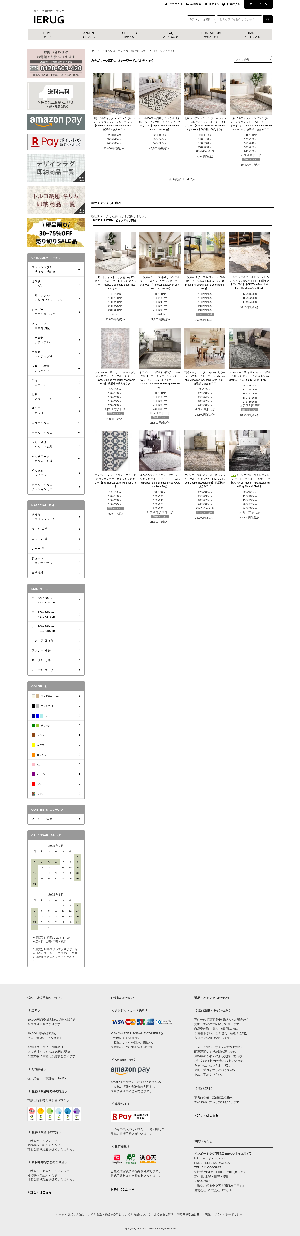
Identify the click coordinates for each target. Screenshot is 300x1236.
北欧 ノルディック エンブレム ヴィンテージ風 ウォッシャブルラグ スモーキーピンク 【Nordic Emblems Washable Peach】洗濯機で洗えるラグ (251, 124)
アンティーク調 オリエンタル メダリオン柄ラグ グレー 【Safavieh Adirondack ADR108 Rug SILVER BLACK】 (249, 376)
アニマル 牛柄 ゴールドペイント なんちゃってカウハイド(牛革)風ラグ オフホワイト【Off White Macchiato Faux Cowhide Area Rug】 (249, 282)
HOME (48, 35)
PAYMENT (89, 35)
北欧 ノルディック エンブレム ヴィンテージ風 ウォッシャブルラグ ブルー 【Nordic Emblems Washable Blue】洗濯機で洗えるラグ (114, 124)
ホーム (96, 50)
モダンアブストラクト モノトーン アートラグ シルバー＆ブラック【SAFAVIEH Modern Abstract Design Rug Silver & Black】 (249, 481)
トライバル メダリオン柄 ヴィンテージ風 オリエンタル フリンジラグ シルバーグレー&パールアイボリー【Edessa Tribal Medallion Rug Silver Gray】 (160, 380)
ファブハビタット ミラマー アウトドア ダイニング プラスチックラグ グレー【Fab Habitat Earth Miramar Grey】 (115, 481)
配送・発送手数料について (113, 1214)
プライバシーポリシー (228, 1214)
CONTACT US (211, 35)
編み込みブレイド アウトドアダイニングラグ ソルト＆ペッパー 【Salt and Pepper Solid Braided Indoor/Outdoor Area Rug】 (160, 481)
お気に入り (234, 4)
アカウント (176, 4)
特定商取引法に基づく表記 (194, 1214)
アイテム (257, 4)
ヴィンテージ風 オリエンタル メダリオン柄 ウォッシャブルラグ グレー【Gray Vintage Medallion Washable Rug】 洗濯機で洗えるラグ (115, 378)
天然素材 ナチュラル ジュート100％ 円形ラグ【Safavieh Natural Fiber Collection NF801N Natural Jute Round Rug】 (204, 283)
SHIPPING (129, 35)
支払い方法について (80, 1214)
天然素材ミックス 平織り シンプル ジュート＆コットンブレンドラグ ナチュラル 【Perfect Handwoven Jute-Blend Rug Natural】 (160, 283)
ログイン (214, 4)
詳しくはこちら (40, 1192)
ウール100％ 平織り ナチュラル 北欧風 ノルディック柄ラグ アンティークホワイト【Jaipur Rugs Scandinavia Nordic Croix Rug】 (159, 124)
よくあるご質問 (164, 1214)
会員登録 (195, 4)
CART (252, 35)
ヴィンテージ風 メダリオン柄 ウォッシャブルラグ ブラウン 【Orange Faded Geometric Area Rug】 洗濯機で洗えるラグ (204, 481)
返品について (142, 1214)
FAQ (170, 35)
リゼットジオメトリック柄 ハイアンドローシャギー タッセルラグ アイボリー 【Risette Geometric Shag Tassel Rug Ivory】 (115, 283)
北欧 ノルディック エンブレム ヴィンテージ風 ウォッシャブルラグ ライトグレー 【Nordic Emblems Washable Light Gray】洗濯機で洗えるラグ (205, 124)
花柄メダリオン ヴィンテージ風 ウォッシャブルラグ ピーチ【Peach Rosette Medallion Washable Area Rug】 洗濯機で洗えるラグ (204, 378)
